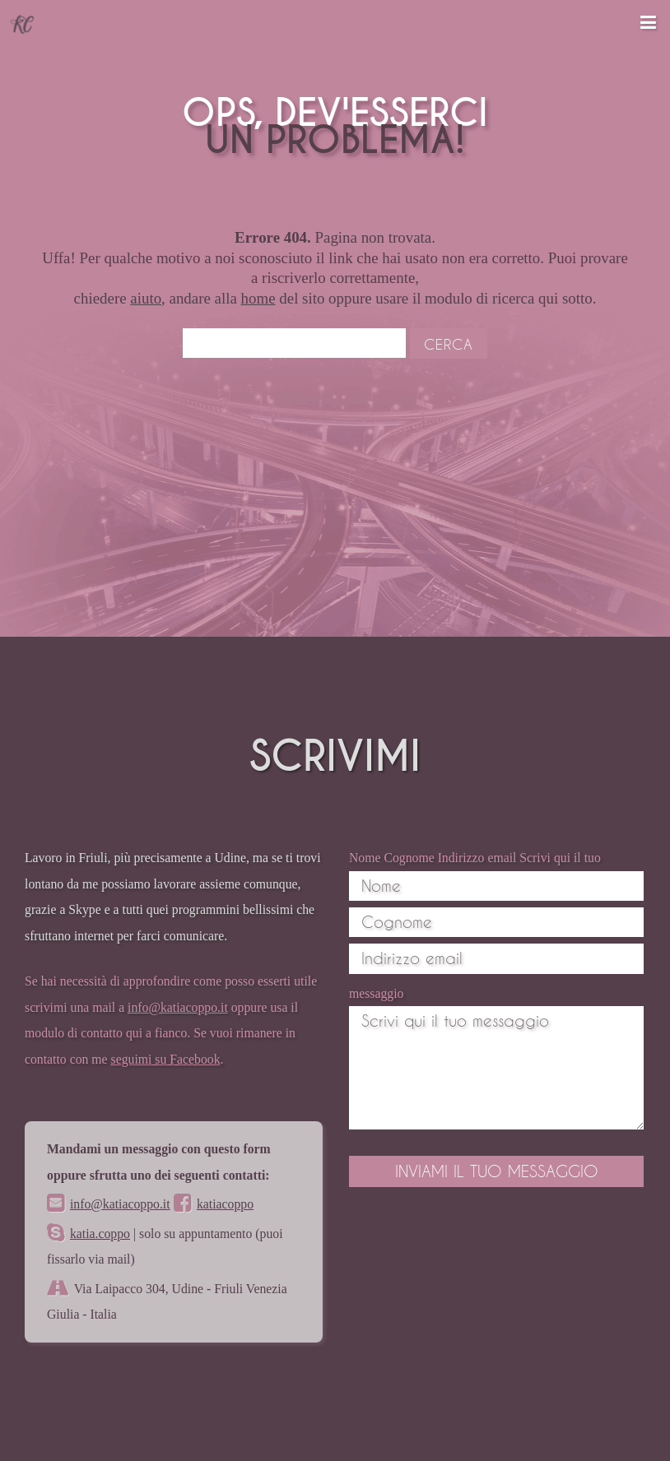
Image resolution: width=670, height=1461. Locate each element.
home (258, 298)
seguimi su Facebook (166, 1059)
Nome (365, 858)
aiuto (145, 298)
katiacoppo (225, 1204)
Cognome (409, 858)
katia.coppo (100, 1234)
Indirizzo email (477, 858)
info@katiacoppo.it (178, 1007)
